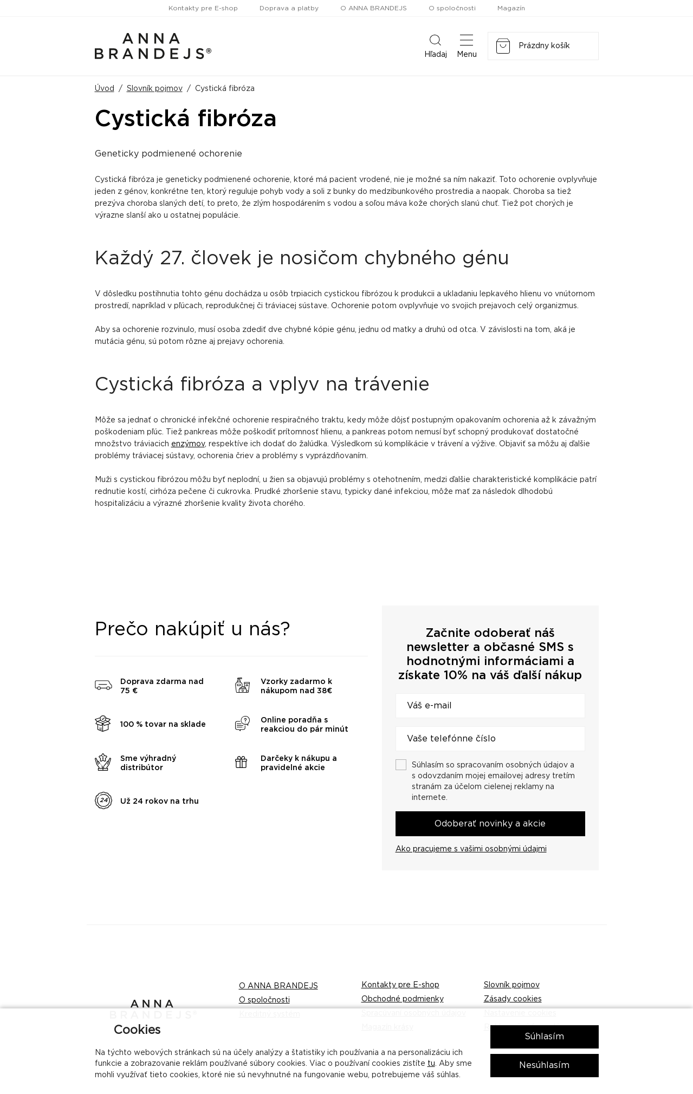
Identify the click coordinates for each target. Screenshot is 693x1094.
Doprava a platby (289, 8)
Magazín (511, 8)
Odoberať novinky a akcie (490, 823)
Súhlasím (544, 1036)
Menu (467, 45)
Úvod (104, 89)
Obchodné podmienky (402, 999)
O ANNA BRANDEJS (373, 8)
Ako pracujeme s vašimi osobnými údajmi (471, 849)
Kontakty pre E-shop (203, 8)
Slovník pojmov (155, 89)
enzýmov (188, 444)
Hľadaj (435, 45)
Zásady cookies (513, 999)
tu (431, 1063)
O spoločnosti (452, 8)
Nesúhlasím (544, 1065)
